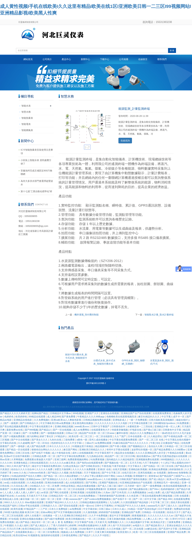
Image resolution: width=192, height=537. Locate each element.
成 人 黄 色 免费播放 (62, 522)
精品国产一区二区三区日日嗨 (120, 456)
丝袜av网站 (46, 512)
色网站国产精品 (40, 413)
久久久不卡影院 (101, 535)
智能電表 (26, 124)
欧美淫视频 (76, 472)
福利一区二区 (48, 499)
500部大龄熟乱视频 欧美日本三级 (21, 512)
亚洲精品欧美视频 (138, 469)
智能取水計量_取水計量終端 (159, 314)
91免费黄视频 (97, 459)
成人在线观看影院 (74, 482)
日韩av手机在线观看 (29, 505)
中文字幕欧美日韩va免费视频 (55, 423)
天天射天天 (101, 522)
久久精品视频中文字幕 (138, 522)
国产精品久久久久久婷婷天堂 (15, 413)
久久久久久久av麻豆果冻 (63, 462)
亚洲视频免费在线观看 (148, 459)
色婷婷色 (9, 416)
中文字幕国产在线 (84, 522)
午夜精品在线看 (175, 453)
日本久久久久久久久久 (59, 446)
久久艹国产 (120, 436)
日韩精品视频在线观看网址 (94, 502)
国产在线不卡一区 (122, 499)
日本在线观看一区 (137, 436)
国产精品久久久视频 (58, 472)
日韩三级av (105, 509)
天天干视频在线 (92, 472)
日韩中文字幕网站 (104, 505)
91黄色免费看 (18, 489)
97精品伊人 (61, 436)
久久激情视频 (90, 512)
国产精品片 (85, 535)
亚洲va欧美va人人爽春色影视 (66, 420)
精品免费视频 (134, 519)
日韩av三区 (72, 433)
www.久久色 (19, 472)
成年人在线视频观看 (83, 453)
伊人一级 (164, 519)
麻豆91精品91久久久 (149, 416)
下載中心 (104, 59)
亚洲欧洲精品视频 (64, 426)
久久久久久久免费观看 (84, 469)
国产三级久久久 (169, 505)
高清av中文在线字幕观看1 (17, 456)
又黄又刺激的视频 (116, 519)
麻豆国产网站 (70, 449)
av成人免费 (154, 492)
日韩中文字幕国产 (100, 426)
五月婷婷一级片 (133, 486)
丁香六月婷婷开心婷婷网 (64, 525)
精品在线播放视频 (86, 486)
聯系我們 (162, 59)
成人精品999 (53, 416)
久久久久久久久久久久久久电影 (111, 423)
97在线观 (13, 519)
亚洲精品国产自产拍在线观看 (136, 413)
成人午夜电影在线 (61, 453)
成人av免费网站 (81, 429)
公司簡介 (47, 59)
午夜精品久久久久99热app (91, 416)
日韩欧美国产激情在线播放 (133, 479)
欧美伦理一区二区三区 (81, 436)
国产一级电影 (18, 446)
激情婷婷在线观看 (50, 535)
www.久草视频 (124, 476)
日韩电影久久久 (49, 505)
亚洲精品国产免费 (131, 512)
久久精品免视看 (35, 482)
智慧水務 (26, 112)
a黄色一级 (82, 439)
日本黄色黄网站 (69, 535)
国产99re (155, 489)
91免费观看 (183, 423)
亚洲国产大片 (92, 413)
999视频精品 (168, 459)
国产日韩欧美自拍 (90, 466)
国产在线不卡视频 (41, 453)
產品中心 (66, 59)
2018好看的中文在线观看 (92, 528)
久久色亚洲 (133, 495)
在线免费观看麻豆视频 (13, 479)
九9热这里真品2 (71, 466)
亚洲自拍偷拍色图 (54, 482)
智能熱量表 (27, 118)
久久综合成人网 (19, 486)
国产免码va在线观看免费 (90, 462)
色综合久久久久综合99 (23, 469)
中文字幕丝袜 (90, 509)
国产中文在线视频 (20, 439)
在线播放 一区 (50, 515)
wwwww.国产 (76, 499)
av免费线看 (75, 509)
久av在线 (20, 495)
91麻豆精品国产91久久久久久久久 (131, 443)
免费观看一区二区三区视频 (41, 489)
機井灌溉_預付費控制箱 (86, 314)
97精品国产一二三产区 (36, 509)
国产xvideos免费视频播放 (98, 499)
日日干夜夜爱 (165, 509)
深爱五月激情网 (62, 469)
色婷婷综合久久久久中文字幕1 (67, 443)
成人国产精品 (23, 522)
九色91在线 (55, 439)
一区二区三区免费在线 (48, 532)
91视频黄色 (34, 535)
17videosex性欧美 (36, 472)
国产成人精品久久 (39, 525)
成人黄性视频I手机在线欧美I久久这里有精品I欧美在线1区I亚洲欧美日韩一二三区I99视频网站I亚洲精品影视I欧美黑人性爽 (96, 407)
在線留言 (142, 59)
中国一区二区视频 (68, 528)
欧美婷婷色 (22, 416)
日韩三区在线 (23, 453)
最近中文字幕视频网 (120, 515)
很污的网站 (32, 436)
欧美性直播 (17, 509)
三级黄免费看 (174, 522)
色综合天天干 (174, 512)
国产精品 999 (165, 499)
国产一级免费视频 (152, 486)
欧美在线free (20, 535)
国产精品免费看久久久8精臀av (170, 449)
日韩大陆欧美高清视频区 (162, 420)
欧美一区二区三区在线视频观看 (149, 532)
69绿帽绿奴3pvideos (165, 423)
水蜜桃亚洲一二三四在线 (140, 426)
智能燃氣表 (27, 130)
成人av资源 (42, 492)
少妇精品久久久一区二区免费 (44, 486)
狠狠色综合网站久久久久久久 (47, 449)
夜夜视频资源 (139, 515)
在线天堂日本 (129, 472)
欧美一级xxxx (86, 505)
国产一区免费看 (31, 433)
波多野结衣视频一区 (142, 449)
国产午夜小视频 (118, 446)
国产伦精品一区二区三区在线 (159, 466)
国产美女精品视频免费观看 (14, 426)
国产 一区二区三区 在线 (151, 439)
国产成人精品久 (157, 479)
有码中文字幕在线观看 (118, 449)
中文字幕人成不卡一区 (173, 416)
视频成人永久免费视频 (73, 532)
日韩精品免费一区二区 (44, 456)
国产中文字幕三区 (111, 472)
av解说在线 (151, 528)
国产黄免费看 (69, 416)
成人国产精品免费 (36, 446)
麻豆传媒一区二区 (29, 499)
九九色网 (115, 502)
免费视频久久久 (116, 522)
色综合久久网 (155, 446)
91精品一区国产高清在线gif (142, 509)
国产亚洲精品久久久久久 (55, 479)
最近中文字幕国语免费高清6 (47, 466)
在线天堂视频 (120, 469)
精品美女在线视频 (124, 453)
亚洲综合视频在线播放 (31, 519)
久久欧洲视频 (111, 479)
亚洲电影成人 (120, 420)
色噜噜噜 (183, 472)
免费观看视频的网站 (78, 459)
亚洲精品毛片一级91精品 (167, 482)
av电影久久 (139, 525)
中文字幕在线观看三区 (141, 423)
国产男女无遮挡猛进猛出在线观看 (170, 456)
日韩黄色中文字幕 (172, 429)
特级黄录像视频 (120, 429)
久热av (107, 492)
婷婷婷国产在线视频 (109, 512)
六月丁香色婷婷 (150, 462)
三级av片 (89, 443)
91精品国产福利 (8, 505)
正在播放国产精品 (170, 443)
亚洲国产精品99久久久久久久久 (62, 502)
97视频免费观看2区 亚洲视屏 (101, 489)
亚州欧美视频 (77, 492)
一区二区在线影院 (103, 436)
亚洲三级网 (60, 459)
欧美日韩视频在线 (75, 519)
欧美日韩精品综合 (32, 528)
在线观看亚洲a (94, 492)
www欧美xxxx (82, 426)
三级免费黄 (69, 439)
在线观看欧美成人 (25, 532)
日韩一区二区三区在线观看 (71, 489)
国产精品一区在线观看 (18, 449)
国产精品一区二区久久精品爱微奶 (61, 476)
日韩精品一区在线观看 (154, 512)
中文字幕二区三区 (160, 502)
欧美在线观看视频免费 (175, 486)
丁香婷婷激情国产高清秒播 (111, 495)
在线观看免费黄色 (162, 413)
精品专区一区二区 (41, 522)
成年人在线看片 (33, 515)
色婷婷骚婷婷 (168, 489)
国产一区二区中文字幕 (145, 499)
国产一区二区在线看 (133, 528)
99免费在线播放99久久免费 (92, 525)
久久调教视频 (50, 528)
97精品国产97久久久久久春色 (130, 505)
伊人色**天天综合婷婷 (119, 525)
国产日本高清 (119, 492)
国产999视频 (31, 429)
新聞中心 (85, 59)
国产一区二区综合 (40, 443)
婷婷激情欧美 (176, 469)
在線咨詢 (125, 140)
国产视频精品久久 (137, 446)
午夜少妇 (155, 443)
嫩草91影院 (122, 433)
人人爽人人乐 (150, 519)
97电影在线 (136, 429)
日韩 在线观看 (181, 495)
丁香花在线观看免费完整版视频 (156, 495)
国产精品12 (45, 429)
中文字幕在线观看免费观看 (123, 439)
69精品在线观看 (37, 416)
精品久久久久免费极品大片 (144, 433)
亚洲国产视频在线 (108, 482)
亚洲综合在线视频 (110, 413)
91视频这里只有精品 (83, 446)
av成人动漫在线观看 (15, 482)
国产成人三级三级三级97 (110, 486)
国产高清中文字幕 (168, 528)
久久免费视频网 (78, 479)
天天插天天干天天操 (37, 495)
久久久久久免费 (44, 469)
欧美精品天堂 (158, 522)
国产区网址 (92, 482)
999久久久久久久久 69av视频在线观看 (24, 502)
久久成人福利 (22, 525)
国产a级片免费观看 (55, 519)
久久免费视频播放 (137, 492)
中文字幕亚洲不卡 (104, 453)
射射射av (153, 476)
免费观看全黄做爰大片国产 (39, 459)
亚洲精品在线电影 (23, 420)
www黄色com (95, 479)
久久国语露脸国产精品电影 (135, 502)
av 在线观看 (160, 472)
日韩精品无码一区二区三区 (63, 495)
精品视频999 (102, 446)
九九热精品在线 (95, 456)
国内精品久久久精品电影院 (120, 459)
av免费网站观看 (103, 443)
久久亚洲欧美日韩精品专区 (73, 515)
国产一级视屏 (11, 423)
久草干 (90, 532)
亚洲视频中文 (140, 476)
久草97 (173, 519)
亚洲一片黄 (62, 499)
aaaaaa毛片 (153, 505)
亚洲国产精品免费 (177, 532)
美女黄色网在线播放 (83, 423)
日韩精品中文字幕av (61, 413)
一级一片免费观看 (138, 420)
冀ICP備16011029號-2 (96, 383)
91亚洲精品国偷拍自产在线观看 (136, 482)
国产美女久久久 (40, 439)
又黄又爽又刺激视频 (105, 532)
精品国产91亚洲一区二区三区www (97, 433)
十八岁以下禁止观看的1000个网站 (98, 476)
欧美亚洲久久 (125, 532)
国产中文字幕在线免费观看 (71, 456)
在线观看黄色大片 (100, 429)
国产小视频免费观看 (15, 436)
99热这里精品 (68, 486)
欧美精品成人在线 (9, 499)
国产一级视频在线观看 (52, 433)
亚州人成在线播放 (98, 439)
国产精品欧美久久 (155, 525)
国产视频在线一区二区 (116, 462)
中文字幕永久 (135, 466)
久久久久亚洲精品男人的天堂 (151, 453)
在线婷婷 (123, 489)
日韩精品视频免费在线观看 (97, 420)
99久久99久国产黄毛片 (18, 466)
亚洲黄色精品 (21, 462)
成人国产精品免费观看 (174, 492)
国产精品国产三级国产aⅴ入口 (175, 476)
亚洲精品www (33, 479)
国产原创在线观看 (68, 505)
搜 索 (172, 50)
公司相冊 (123, 59)
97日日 (182, 519)
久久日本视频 (114, 528)
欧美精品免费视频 (158, 469)
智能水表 (26, 105)
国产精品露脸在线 (138, 489)
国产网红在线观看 (59, 492)
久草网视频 (17, 459)
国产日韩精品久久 (29, 423)
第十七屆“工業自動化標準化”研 (36, 191)
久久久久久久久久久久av (161, 515)
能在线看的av (144, 456)
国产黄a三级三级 (152, 429)
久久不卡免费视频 (98, 515)
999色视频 (78, 413)
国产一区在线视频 (62, 429)
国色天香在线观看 (180, 502)
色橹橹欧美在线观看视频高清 (121, 416)
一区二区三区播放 (96, 519)
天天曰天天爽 (14, 528)
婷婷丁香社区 (47, 436)
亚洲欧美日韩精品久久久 (92, 449)
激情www (172, 472)
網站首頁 (28, 59)
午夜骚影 (8, 525)
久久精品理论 (155, 436)
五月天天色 (135, 462)
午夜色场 (106, 466)
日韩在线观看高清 (38, 462)
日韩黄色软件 (118, 426)
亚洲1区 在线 (104, 469)
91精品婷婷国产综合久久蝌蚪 (26, 476)
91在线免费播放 (87, 495)
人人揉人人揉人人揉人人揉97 (19, 492)
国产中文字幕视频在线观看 (67, 512)
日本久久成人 (119, 509)
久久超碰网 (24, 443)
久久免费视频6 (42, 420)
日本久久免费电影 (58, 509)
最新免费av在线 (14, 429)
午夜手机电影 (119, 466)
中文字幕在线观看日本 (41, 426)
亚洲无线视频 (145, 472)
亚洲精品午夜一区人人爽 (167, 426)
